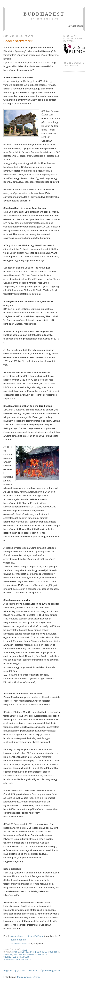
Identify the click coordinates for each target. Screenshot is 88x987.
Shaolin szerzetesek (18, 41)
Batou (15, 952)
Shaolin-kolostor (19, 943)
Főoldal (33, 970)
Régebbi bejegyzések (14, 970)
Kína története (18, 939)
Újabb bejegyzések (50, 970)
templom (24, 957)
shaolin (7, 955)
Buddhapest (44, 14)
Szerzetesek (10, 957)
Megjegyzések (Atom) (28, 977)
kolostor (53, 952)
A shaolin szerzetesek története (27, 936)
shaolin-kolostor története (30, 955)
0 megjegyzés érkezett (17, 959)
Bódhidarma (27, 952)
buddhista (41, 952)
